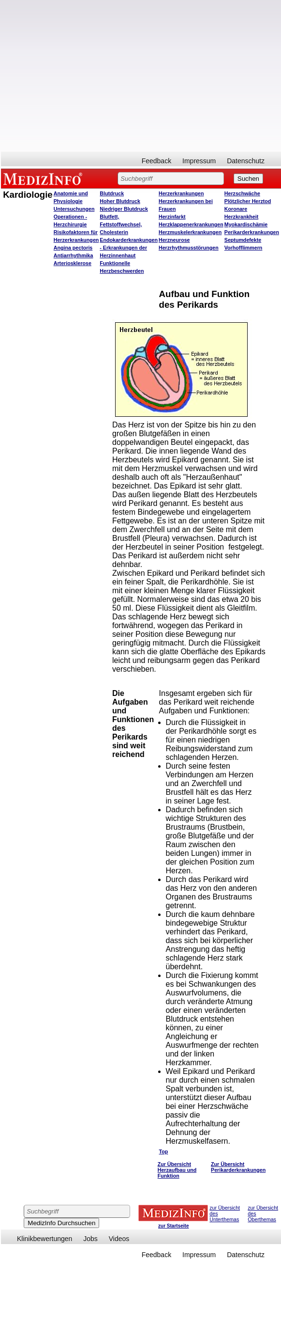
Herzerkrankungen (181, 193)
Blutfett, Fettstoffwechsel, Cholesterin (121, 224)
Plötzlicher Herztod (247, 201)
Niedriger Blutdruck (124, 209)
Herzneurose (174, 240)
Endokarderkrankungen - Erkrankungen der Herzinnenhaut (129, 247)
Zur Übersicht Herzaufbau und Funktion (177, 1170)
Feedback (156, 161)
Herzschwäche (242, 193)
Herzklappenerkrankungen (191, 224)
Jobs (90, 1239)
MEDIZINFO (44, 178)
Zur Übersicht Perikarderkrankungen (238, 1167)
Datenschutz (246, 161)
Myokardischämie (245, 224)
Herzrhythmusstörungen (189, 248)
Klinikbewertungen (44, 1239)
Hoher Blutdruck (120, 201)
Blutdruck (112, 193)
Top (163, 1151)
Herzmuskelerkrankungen (190, 232)
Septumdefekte (242, 240)
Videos (119, 1239)
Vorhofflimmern (243, 248)
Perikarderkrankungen (251, 232)
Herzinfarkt (172, 217)
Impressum (199, 161)
